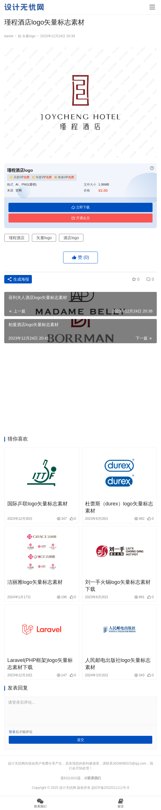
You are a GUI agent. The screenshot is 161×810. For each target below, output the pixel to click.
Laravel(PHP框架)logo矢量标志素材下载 (40, 663)
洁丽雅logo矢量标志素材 (35, 582)
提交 (80, 740)
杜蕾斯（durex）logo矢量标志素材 (119, 507)
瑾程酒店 (17, 237)
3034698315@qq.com (129, 763)
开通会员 (80, 218)
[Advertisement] (80, 391)
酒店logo (71, 237)
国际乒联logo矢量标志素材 (37, 504)
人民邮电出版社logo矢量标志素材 (118, 663)
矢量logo (29, 36)
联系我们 (94, 778)
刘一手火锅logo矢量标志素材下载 (118, 585)
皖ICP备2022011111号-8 (110, 788)
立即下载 (80, 207)
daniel (8, 36)
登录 (12, 732)
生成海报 (18, 279)
